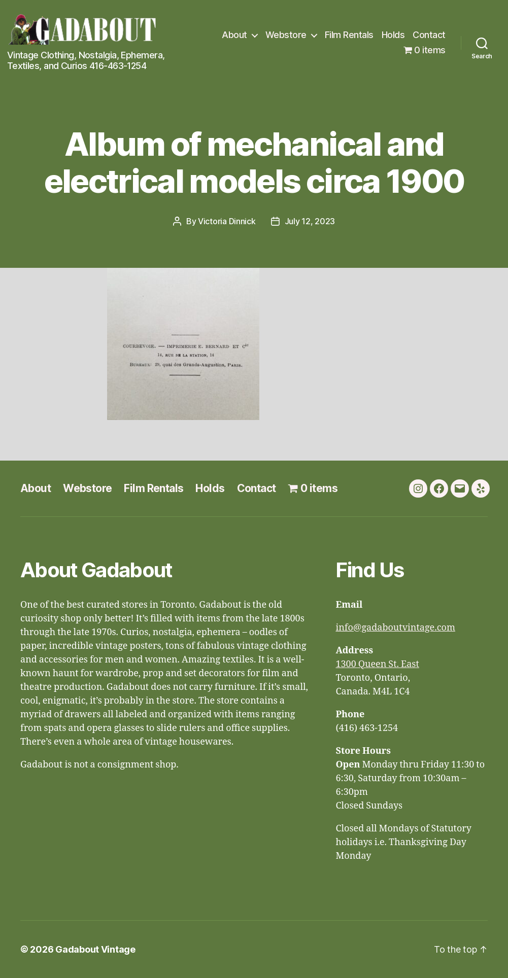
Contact (429, 34)
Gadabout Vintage (95, 949)
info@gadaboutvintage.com (395, 628)
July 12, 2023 (310, 221)
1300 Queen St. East (377, 664)
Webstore (286, 34)
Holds (393, 34)
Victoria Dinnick (227, 221)
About (234, 34)
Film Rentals (349, 34)
